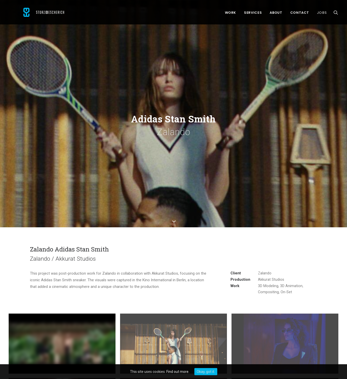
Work (230, 13)
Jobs (322, 13)
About (276, 13)
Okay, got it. (206, 372)
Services (253, 13)
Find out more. (177, 372)
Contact (299, 13)
